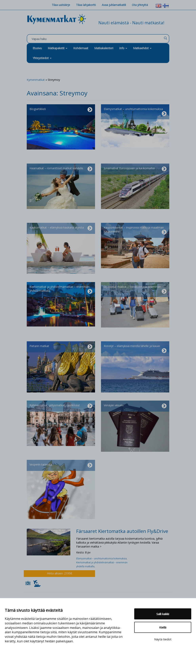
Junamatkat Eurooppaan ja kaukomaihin (135, 169)
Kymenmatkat (36, 80)
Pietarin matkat (60, 347)
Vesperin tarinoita (60, 465)
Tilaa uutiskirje (61, 5)
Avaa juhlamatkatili (114, 5)
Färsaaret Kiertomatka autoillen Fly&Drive (122, 531)
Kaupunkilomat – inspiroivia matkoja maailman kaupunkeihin (135, 230)
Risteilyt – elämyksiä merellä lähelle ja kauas (135, 349)
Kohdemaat (80, 48)
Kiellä (162, 627)
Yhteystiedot (42, 58)
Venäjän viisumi (135, 406)
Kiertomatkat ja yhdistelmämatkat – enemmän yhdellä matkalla (60, 289)
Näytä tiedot (162, 639)
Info (123, 48)
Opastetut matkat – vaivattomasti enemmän (135, 289)
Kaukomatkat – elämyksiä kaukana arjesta (60, 228)
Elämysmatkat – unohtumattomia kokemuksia (135, 112)
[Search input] (97, 39)
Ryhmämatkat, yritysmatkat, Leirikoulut (60, 406)
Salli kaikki (162, 614)
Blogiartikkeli (60, 110)
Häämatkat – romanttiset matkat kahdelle (60, 169)
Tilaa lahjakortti (86, 5)
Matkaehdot (142, 48)
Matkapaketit (57, 48)
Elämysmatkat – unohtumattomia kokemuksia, (102, 558)
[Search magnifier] (165, 38)
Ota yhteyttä (140, 5)
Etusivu (37, 48)
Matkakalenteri (103, 48)
